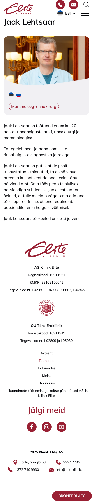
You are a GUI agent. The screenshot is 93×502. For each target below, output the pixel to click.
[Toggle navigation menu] (85, 13)
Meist (46, 375)
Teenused (46, 360)
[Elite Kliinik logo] (18, 8)
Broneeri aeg (72, 495)
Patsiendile (46, 368)
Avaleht (46, 353)
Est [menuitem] (68, 13)
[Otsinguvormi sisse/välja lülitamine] (86, 5)
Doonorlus (46, 383)
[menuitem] (66, 13)
